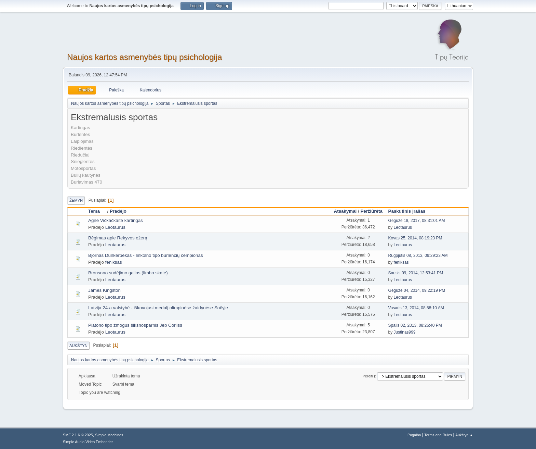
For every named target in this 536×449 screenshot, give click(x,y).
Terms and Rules (438, 435)
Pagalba (414, 435)
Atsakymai (345, 211)
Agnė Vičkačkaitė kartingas (115, 220)
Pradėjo (118, 211)
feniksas (113, 262)
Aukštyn (78, 346)
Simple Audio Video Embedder (88, 442)
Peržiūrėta (371, 211)
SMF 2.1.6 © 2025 (78, 435)
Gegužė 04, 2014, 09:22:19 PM (416, 290)
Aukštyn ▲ (464, 435)
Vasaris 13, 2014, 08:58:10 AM (416, 307)
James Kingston (104, 290)
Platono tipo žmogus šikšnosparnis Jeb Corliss (135, 325)
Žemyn (76, 200)
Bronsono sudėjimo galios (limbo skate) (128, 272)
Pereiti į (369, 376)
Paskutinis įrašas (407, 211)
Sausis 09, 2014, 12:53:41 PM (415, 273)
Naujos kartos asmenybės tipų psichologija (144, 57)
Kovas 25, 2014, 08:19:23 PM (415, 238)
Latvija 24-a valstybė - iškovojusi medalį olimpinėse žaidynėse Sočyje (158, 307)
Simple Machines (109, 435)
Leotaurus (115, 227)
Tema (97, 211)
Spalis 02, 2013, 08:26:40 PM (415, 325)
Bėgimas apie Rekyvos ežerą (117, 237)
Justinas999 (405, 332)
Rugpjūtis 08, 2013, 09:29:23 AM (418, 255)
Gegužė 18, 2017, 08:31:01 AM (416, 220)
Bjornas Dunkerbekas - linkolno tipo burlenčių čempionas (145, 255)
